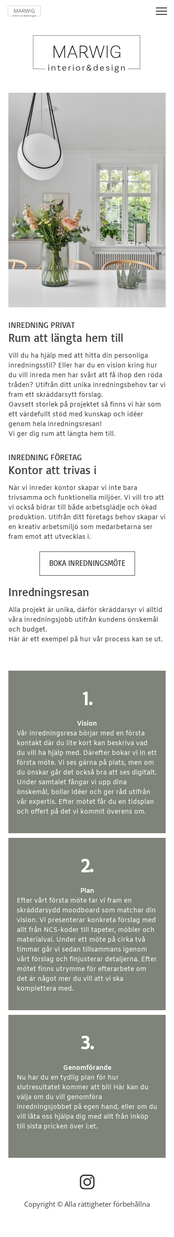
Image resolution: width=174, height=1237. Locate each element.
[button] (161, 11)
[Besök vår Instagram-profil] (87, 1182)
